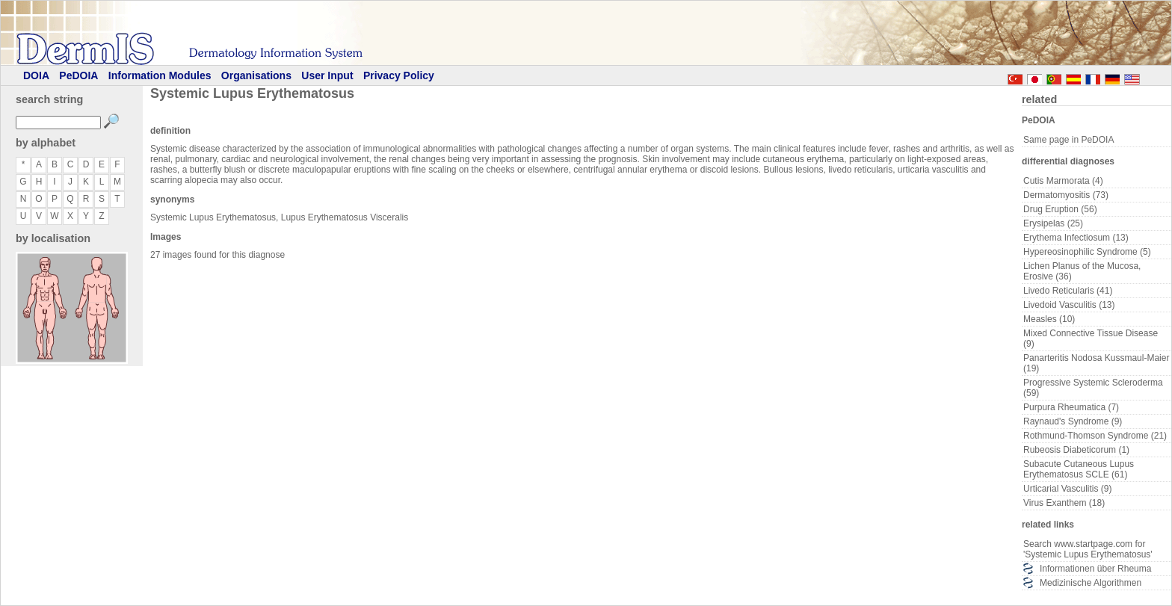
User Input (327, 75)
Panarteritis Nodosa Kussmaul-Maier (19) (1096, 363)
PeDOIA (78, 75)
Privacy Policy (398, 75)
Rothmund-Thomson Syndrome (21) (1095, 435)
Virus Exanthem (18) (1064, 503)
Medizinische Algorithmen (1090, 583)
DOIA (36, 75)
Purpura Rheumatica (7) (1071, 407)
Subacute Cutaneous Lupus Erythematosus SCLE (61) (1078, 469)
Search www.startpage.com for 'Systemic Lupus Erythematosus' (1088, 549)
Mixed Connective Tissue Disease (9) (1090, 338)
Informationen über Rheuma (1095, 568)
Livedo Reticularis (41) (1067, 290)
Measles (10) (1049, 319)
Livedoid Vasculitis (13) (1069, 305)
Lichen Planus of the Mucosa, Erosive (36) (1082, 271)
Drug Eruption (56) (1060, 209)
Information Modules (160, 75)
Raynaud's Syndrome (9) (1072, 421)
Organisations (256, 75)
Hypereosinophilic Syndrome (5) (1087, 252)
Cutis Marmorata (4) (1063, 181)
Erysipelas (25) (1053, 223)
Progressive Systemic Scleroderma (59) (1093, 387)
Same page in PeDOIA (1068, 140)
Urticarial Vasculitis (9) (1067, 488)
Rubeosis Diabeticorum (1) (1076, 450)
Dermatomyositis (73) (1065, 195)
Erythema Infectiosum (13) (1076, 237)
